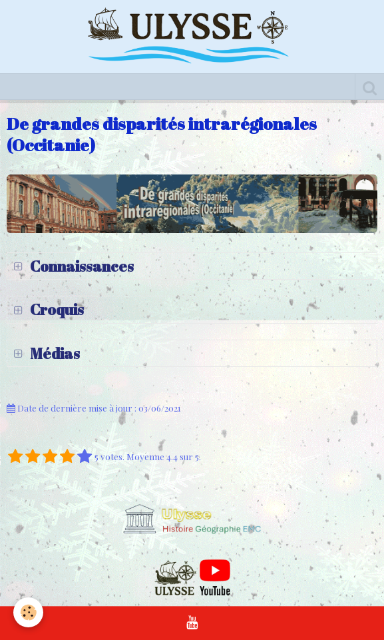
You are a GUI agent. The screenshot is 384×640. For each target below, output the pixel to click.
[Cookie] (28, 612)
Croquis (55, 309)
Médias (53, 353)
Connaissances (80, 266)
